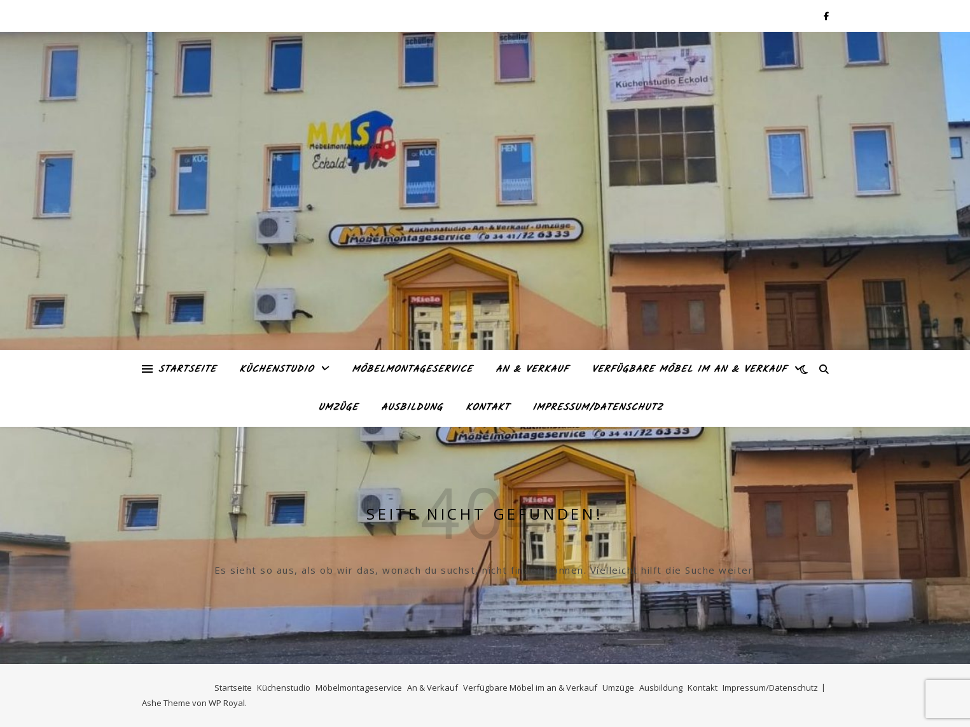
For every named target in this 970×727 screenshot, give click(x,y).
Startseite (187, 369)
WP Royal (227, 703)
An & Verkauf (532, 369)
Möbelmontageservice (412, 369)
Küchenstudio (276, 369)
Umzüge (338, 407)
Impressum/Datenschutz (597, 407)
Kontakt (487, 407)
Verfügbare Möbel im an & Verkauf (689, 369)
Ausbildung (412, 407)
